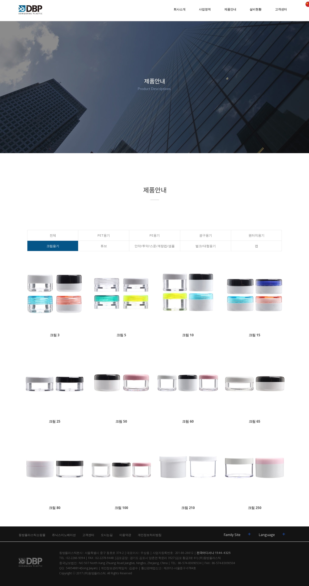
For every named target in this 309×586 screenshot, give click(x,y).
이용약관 (125, 535)
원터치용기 (256, 235)
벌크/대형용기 (205, 246)
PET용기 (103, 235)
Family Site (237, 534)
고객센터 (88, 535)
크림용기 (52, 246)
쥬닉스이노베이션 (64, 535)
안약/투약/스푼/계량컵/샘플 (155, 246)
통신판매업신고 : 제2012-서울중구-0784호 (168, 568)
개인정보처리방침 (150, 535)
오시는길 (107, 535)
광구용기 (205, 235)
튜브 (104, 246)
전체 (53, 235)
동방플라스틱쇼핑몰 (32, 535)
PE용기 (154, 235)
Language (272, 534)
